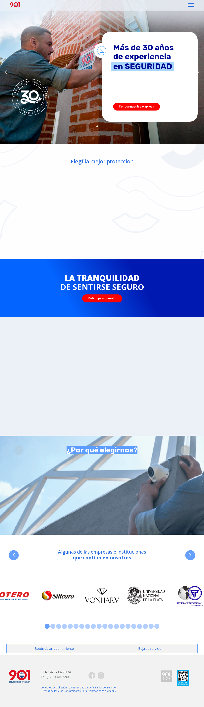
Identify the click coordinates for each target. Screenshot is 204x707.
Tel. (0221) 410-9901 (56, 677)
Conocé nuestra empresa (136, 106)
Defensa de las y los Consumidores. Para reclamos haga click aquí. (78, 691)
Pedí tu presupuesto (102, 298)
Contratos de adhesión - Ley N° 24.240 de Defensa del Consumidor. (79, 687)
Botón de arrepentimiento (54, 648)
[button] (6, 72)
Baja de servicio (149, 648)
